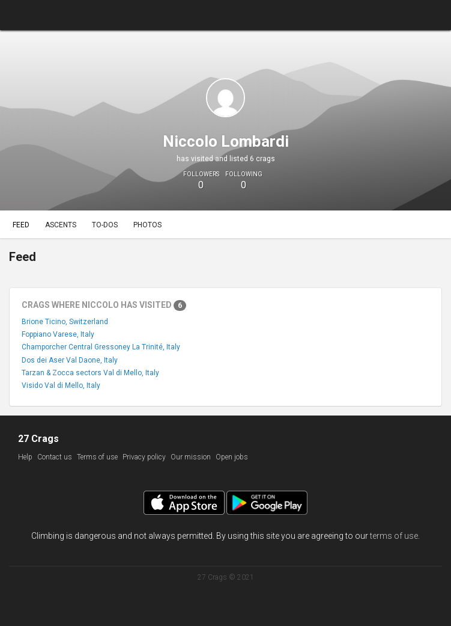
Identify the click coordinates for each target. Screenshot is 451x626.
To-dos (105, 225)
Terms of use (97, 457)
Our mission (191, 457)
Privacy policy (144, 457)
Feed (21, 225)
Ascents (60, 225)
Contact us (54, 457)
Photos (147, 225)
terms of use (394, 536)
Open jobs (232, 457)
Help (25, 457)
